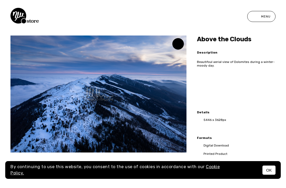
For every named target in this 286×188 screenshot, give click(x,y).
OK (269, 170)
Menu (261, 16)
